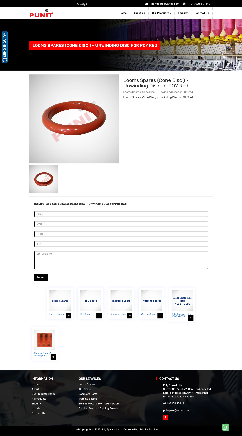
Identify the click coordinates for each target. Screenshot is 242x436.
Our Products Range (44, 393)
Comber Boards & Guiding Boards (98, 408)
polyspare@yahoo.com (161, 3)
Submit (41, 277)
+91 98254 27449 (196, 3)
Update (36, 408)
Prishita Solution (149, 429)
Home (123, 13)
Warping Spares (88, 398)
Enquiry (183, 13)
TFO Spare (85, 389)
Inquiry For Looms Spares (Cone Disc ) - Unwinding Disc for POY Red (80, 203)
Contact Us (202, 13)
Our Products (161, 13)
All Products (39, 398)
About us (139, 13)
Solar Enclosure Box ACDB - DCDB (99, 403)
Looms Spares (87, 384)
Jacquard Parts (88, 393)
